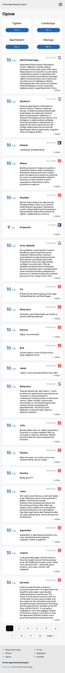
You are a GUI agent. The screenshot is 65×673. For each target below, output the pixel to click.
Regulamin (41, 653)
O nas (39, 649)
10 (40, 635)
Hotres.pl (6, 667)
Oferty (8, 653)
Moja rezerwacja (13, 649)
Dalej (51, 635)
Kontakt (40, 656)
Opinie (8, 656)
